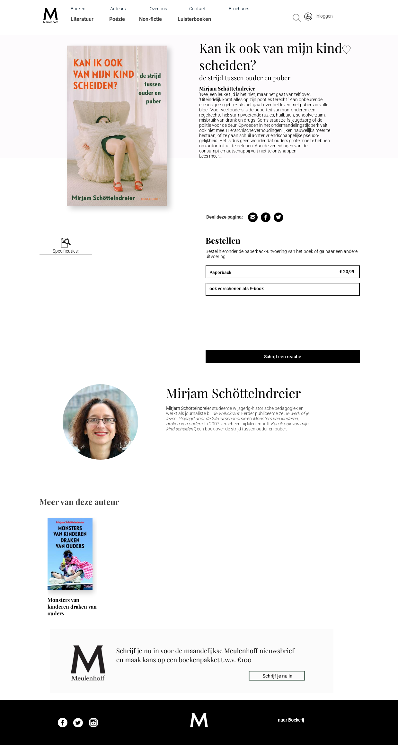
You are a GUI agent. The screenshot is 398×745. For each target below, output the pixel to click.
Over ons (158, 8)
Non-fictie (150, 19)
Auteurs (118, 8)
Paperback (220, 272)
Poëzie (117, 19)
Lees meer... (210, 156)
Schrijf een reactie (282, 356)
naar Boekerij (291, 720)
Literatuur (82, 19)
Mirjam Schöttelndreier (233, 392)
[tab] (66, 246)
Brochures (239, 8)
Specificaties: (66, 251)
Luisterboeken (194, 19)
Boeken (78, 8)
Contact (197, 8)
